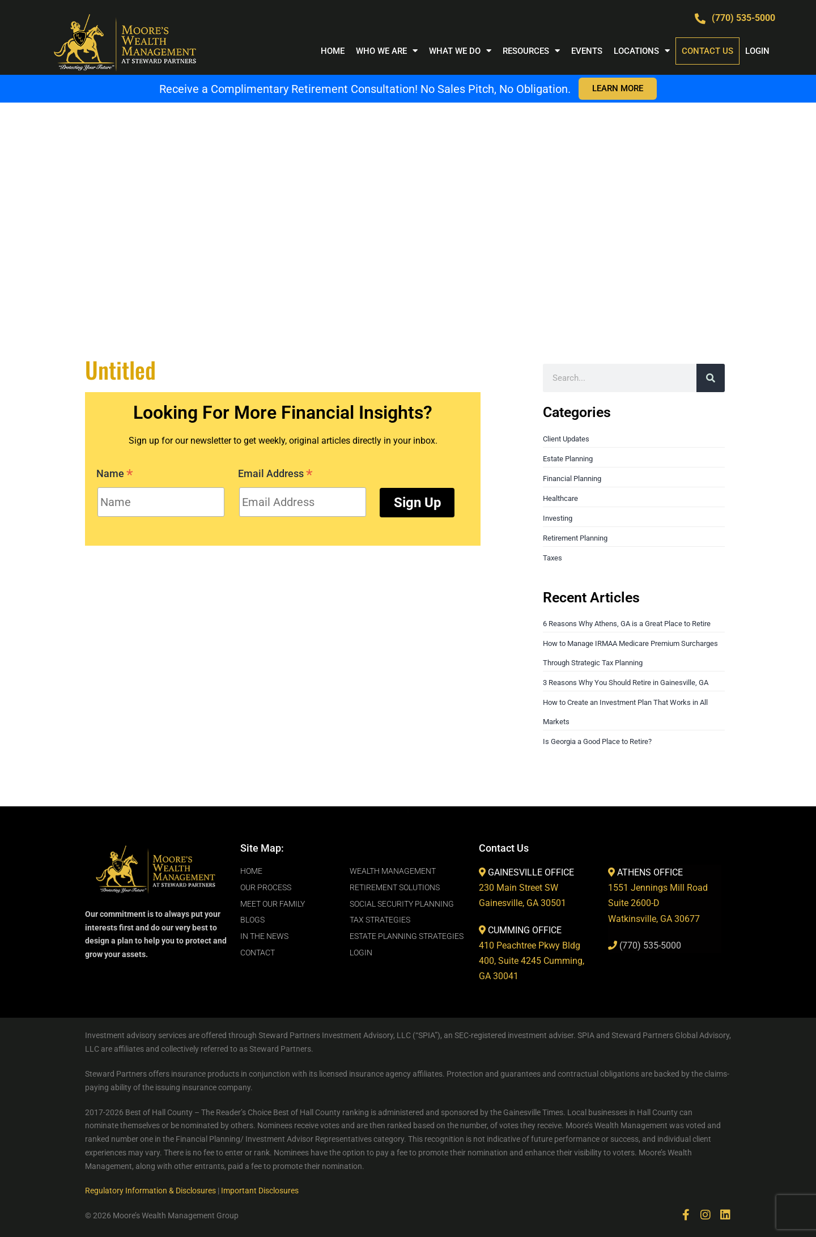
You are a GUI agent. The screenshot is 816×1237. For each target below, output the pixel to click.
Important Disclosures (260, 1190)
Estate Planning (568, 458)
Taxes (552, 558)
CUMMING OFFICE (525, 930)
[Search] (710, 378)
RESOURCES (531, 51)
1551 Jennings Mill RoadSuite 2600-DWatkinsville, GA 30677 (658, 903)
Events (586, 51)
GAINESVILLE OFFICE (531, 872)
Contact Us (707, 51)
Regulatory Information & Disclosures (150, 1190)
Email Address (275, 475)
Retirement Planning (575, 538)
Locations (642, 51)
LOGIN (757, 51)
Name (114, 475)
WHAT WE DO (460, 51)
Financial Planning (572, 478)
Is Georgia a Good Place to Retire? (597, 741)
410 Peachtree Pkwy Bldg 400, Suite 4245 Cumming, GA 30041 (531, 960)
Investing (557, 518)
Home (333, 51)
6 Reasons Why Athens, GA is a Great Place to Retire (627, 623)
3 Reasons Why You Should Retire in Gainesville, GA (625, 682)
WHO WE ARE (387, 51)
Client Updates (566, 439)
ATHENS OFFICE (650, 872)
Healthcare (560, 498)
